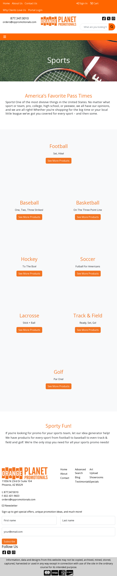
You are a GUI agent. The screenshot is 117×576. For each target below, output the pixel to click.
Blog (77, 477)
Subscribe (9, 541)
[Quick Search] (94, 26)
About (63, 473)
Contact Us (31, 3)
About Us (17, 3)
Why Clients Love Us (14, 10)
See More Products (58, 160)
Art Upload (94, 471)
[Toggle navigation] (5, 37)
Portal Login (35, 10)
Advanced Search (80, 471)
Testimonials (80, 481)
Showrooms (95, 477)
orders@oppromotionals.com (19, 22)
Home (6, 3)
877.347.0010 (19, 18)
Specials (94, 481)
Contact (64, 478)
